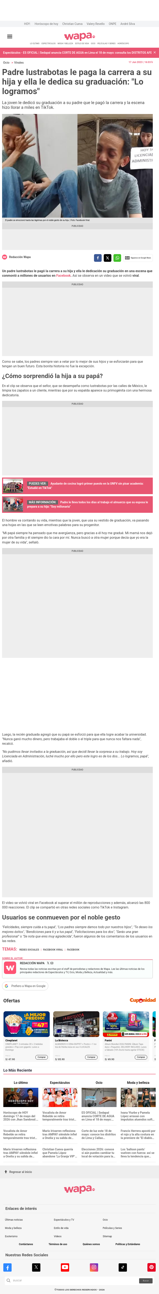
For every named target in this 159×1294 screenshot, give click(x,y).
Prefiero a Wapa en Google (28, 986)
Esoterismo (11, 1236)
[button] (155, 52)
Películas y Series (112, 1228)
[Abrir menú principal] (9, 36)
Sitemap (107, 1236)
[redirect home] (79, 40)
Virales (19, 62)
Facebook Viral (53, 949)
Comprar (42, 1057)
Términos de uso (58, 1244)
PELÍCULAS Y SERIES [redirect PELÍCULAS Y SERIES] (106, 43)
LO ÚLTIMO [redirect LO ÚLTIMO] (35, 43)
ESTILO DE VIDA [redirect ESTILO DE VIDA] (82, 43)
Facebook (63, 276)
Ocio (6, 62)
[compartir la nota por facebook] (98, 258)
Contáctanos (26, 1244)
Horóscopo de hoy (46, 23)
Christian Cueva (72, 23)
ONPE (112, 23)
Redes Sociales (29, 949)
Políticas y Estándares (128, 1244)
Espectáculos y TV (64, 1219)
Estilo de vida (61, 1228)
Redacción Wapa (20, 257)
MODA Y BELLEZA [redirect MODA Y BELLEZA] (65, 43)
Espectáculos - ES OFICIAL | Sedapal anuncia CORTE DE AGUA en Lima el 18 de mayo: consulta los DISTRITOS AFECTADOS (77, 52)
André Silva (127, 23)
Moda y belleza (13, 1228)
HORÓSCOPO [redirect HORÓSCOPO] (123, 43)
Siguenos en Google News (138, 258)
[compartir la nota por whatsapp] (117, 258)
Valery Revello (96, 23)
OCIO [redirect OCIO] (93, 43)
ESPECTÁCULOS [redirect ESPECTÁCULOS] (49, 43)
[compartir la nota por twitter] (107, 258)
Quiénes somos (91, 1244)
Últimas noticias (14, 1219)
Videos (57, 1236)
